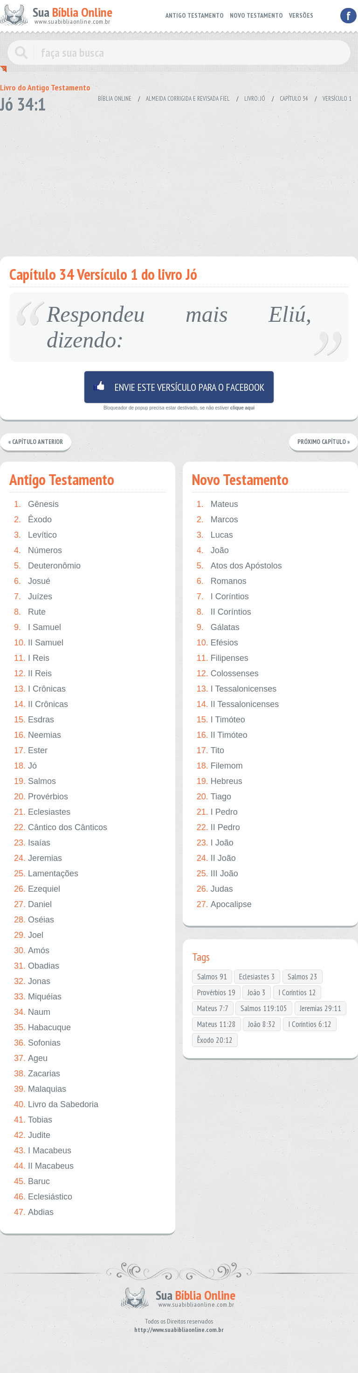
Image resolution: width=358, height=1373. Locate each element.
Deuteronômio (47, 566)
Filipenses (222, 658)
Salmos (35, 781)
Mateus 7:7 (212, 1008)
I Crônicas (40, 689)
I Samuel (37, 627)
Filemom (220, 766)
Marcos (217, 520)
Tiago (214, 797)
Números (38, 550)
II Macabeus (44, 1166)
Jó (25, 766)
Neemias (37, 735)
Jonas (32, 981)
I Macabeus (42, 1151)
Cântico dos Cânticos (60, 827)
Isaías (32, 843)
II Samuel (38, 643)
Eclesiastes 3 (257, 976)
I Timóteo (221, 720)
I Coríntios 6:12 (309, 1024)
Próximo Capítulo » (323, 442)
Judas (215, 889)
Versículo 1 (337, 99)
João (213, 550)
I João (215, 843)
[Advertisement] (173, 182)
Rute (30, 612)
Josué (32, 581)
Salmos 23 (302, 976)
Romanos (222, 581)
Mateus (217, 504)
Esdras (34, 720)
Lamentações (46, 874)
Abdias (34, 1212)
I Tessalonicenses (237, 689)
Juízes (33, 597)
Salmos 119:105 (264, 1008)
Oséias (34, 920)
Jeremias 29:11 (320, 1008)
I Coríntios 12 (297, 992)
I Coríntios (223, 597)
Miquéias (38, 997)
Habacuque (42, 1028)
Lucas (215, 535)
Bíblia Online (114, 99)
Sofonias (37, 1043)
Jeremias (38, 858)
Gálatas (218, 627)
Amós (31, 951)
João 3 (257, 992)
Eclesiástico (43, 1197)
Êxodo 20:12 (215, 1040)
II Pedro (218, 827)
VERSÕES (301, 15)
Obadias (36, 966)
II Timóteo (222, 735)
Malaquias (40, 1089)
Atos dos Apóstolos (239, 566)
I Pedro (217, 812)
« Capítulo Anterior (35, 442)
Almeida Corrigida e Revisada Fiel (188, 99)
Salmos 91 (212, 976)
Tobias (33, 1120)
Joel (28, 935)
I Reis (31, 658)
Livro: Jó (254, 99)
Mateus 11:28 (216, 1024)
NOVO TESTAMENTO (256, 15)
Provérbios (41, 797)
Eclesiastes (42, 812)
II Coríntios (224, 612)
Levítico (35, 535)
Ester (31, 751)
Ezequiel (37, 889)
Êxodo (33, 520)
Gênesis (36, 504)
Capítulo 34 (294, 99)
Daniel (33, 904)
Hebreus (219, 781)
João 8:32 (261, 1024)
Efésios (217, 643)
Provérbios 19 (216, 992)
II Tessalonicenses (238, 704)
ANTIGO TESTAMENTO (194, 15)
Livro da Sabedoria (56, 1104)
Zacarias (37, 1074)
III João (217, 874)
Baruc (32, 1181)
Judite (32, 1135)
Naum (32, 1012)
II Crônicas (41, 704)
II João (216, 858)
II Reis (33, 674)
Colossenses (228, 674)
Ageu (31, 1058)
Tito (210, 751)
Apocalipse (224, 904)
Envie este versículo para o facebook (179, 387)
